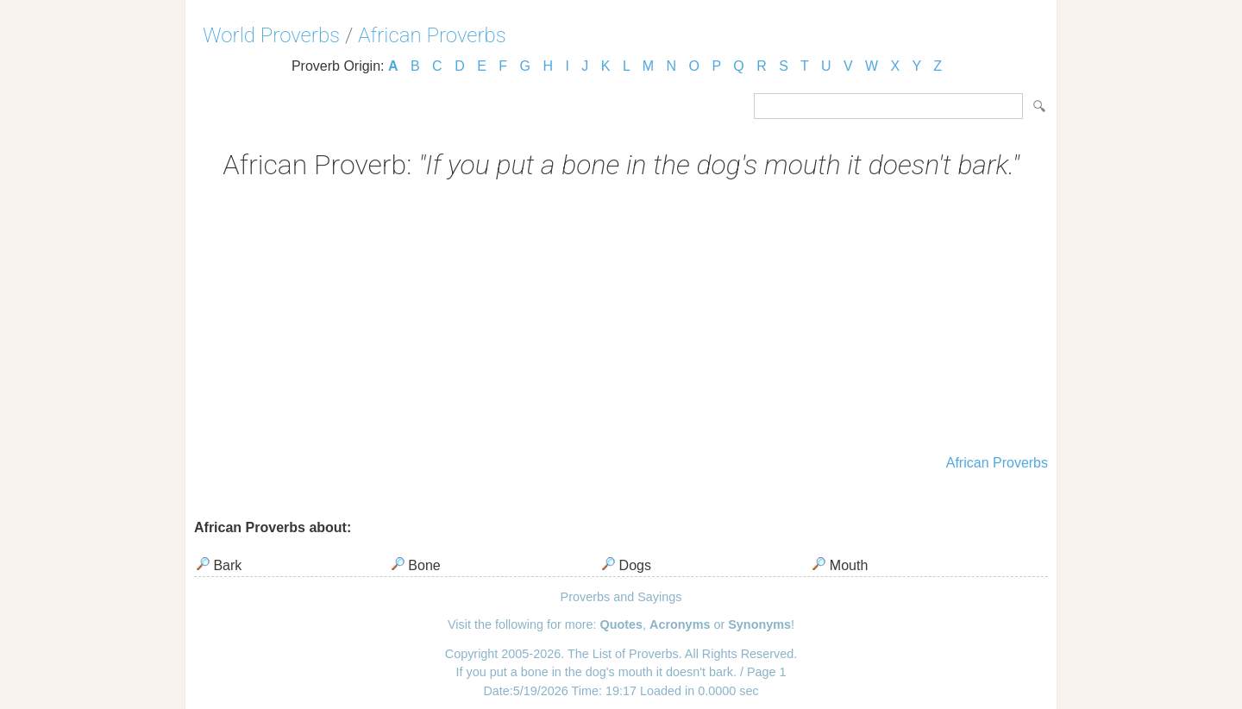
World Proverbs (271, 35)
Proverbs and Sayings (621, 597)
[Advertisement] (621, 319)
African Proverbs (432, 35)
